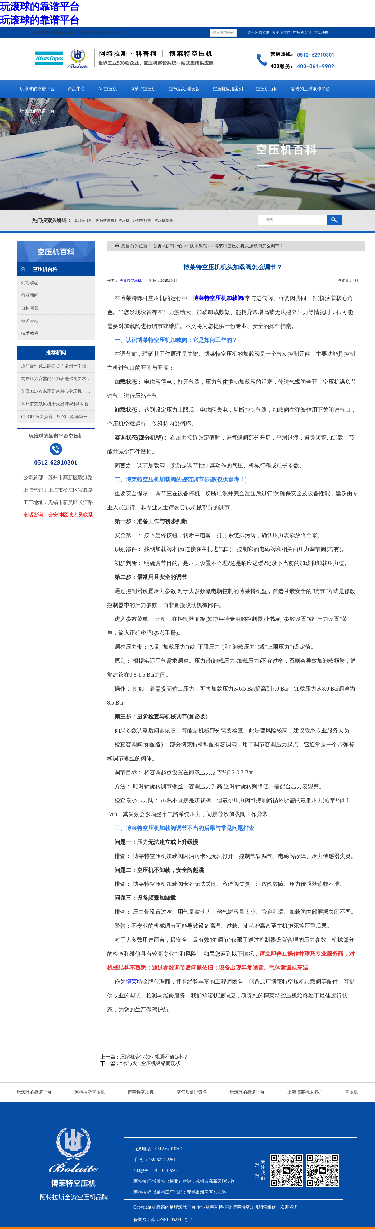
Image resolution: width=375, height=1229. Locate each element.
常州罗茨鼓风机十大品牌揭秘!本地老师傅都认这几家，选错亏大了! (58, 404)
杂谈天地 (29, 320)
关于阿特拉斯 (259, 32)
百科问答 (29, 308)
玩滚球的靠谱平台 (39, 6)
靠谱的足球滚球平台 (310, 88)
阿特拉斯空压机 (90, 1092)
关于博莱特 (281, 32)
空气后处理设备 (184, 88)
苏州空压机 (142, 220)
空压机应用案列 (228, 88)
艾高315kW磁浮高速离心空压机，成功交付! (58, 391)
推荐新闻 (56, 352)
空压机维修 (163, 220)
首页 (157, 246)
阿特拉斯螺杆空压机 (112, 220)
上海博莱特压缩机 (304, 1092)
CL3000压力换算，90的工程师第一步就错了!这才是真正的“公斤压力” (58, 416)
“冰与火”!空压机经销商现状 (150, 1063)
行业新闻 (29, 295)
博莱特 (134, 982)
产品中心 (76, 88)
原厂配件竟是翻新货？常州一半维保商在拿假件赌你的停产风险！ (58, 366)
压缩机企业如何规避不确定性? (153, 1056)
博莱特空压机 (143, 88)
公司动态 (29, 282)
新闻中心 (174, 246)
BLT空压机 (84, 220)
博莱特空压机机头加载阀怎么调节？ (249, 246)
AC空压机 (107, 88)
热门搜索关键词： (52, 220)
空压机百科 (303, 32)
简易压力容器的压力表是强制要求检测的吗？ (58, 378)
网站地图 (321, 32)
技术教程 (29, 333)
